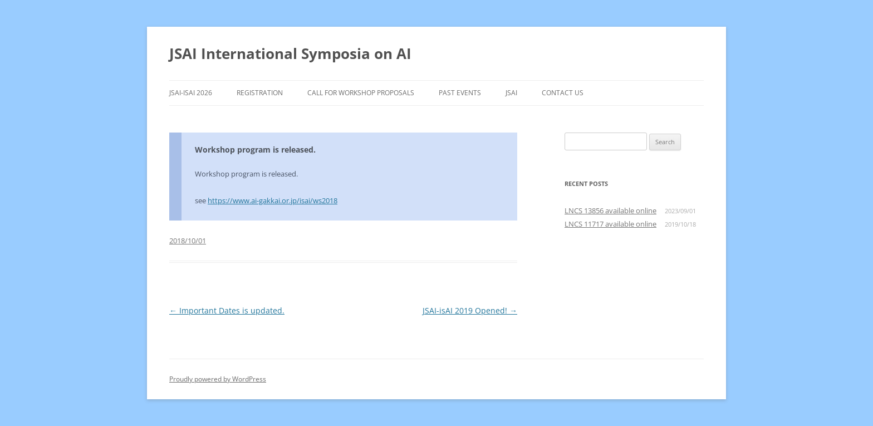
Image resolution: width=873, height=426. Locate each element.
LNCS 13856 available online (610, 210)
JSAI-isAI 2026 (190, 92)
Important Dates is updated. (227, 310)
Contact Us (562, 92)
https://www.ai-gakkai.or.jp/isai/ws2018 (272, 200)
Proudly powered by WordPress (217, 379)
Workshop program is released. (255, 149)
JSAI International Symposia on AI (290, 53)
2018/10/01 (187, 241)
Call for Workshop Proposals (360, 92)
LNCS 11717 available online (610, 224)
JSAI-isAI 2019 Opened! (470, 310)
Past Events (460, 92)
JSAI (511, 92)
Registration (260, 92)
